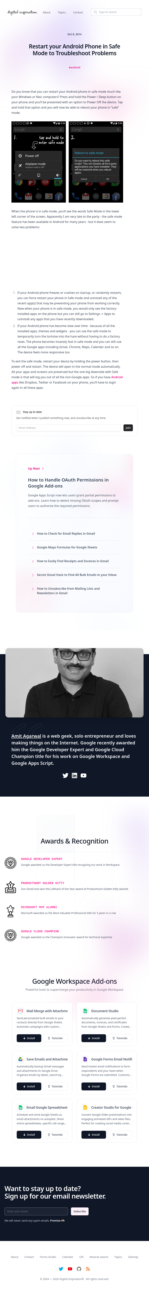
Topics (62, 12)
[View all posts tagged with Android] (74, 67)
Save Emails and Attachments (47, 1059)
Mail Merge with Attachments (47, 1011)
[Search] (116, 12)
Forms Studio (48, 1257)
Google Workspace (99, 756)
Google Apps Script (32, 763)
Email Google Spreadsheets (47, 1107)
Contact (78, 12)
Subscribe (80, 1211)
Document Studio (105, 1011)
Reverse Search (99, 1257)
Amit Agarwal (26, 736)
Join (128, 427)
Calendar (67, 1257)
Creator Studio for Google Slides (111, 1107)
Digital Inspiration (71, 1279)
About (46, 12)
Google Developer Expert (57, 749)
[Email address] (68, 427)
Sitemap (133, 1257)
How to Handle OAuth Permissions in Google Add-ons (68, 483)
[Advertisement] (67, 259)
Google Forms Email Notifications (111, 1059)
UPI (81, 1257)
